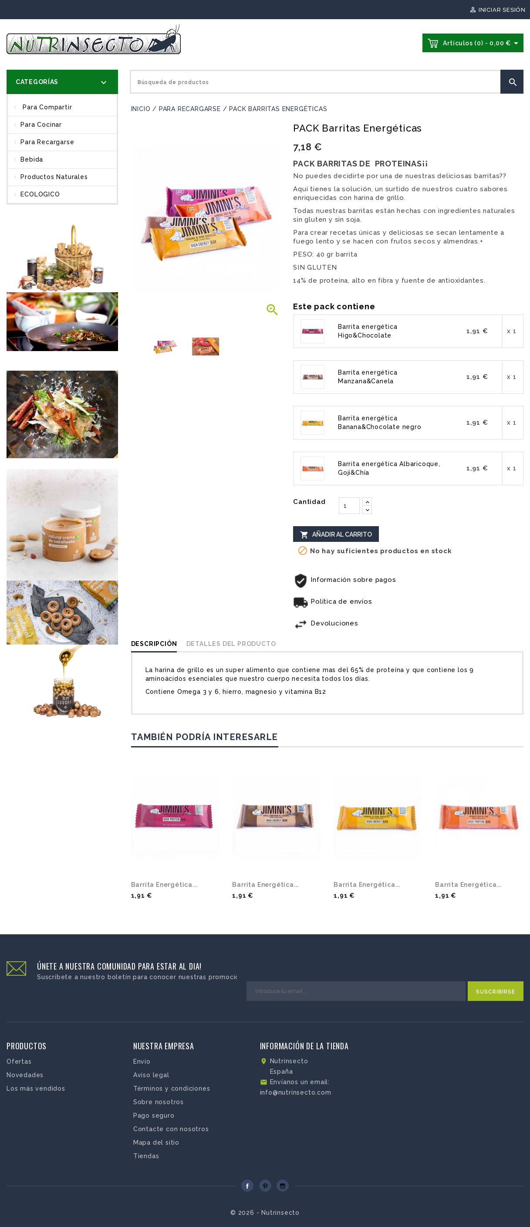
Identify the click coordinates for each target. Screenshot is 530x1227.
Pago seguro (154, 1115)
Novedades (25, 1075)
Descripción (154, 643)
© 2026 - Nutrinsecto (265, 1212)
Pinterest (265, 1185)
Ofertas (19, 1061)
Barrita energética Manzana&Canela (367, 377)
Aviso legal (151, 1075)
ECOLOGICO (40, 194)
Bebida (31, 159)
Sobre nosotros (158, 1102)
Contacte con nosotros (171, 1129)
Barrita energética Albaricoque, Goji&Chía (389, 468)
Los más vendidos (36, 1088)
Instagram (282, 1185)
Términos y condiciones (171, 1088)
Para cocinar (41, 124)
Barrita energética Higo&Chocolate (367, 331)
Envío (142, 1061)
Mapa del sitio (156, 1142)
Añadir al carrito (336, 534)
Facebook (247, 1185)
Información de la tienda (304, 1045)
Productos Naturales (54, 176)
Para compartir (46, 107)
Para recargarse (47, 142)
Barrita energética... (164, 884)
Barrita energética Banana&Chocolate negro (380, 422)
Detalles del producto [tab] (231, 643)
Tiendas (146, 1156)
